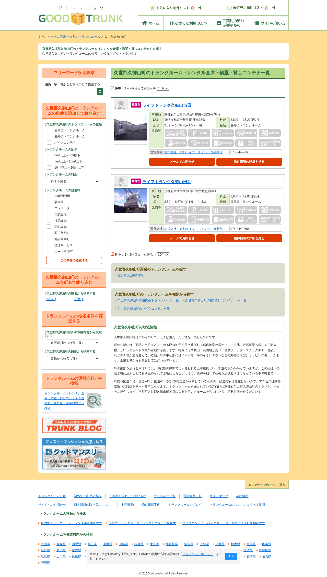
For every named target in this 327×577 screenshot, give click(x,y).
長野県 (45, 550)
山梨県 (266, 544)
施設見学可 (62, 239)
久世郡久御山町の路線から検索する (71, 351)
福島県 (139, 544)
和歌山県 (265, 550)
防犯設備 (60, 227)
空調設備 (60, 214)
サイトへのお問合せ (52, 505)
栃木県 (235, 544)
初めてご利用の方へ (87, 496)
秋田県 (92, 544)
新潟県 (61, 550)
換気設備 (60, 220)
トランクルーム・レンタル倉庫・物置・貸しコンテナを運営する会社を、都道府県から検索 (64, 401)
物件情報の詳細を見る (249, 161)
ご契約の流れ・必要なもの (127, 496)
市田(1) (51, 299)
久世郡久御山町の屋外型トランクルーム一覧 (216, 300)
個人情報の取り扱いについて (94, 505)
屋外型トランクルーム (69, 136)
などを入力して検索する (72, 84)
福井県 (76, 550)
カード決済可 (63, 251)
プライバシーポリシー (197, 554)
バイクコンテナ (65, 142)
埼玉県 (188, 544)
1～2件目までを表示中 (147, 88)
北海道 (45, 544)
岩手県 (76, 544)
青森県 (61, 544)
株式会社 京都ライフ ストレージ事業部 (193, 152)
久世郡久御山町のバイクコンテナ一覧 (144, 308)
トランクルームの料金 (61, 174)
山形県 (123, 544)
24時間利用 (62, 196)
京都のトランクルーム (84, 37)
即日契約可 (62, 233)
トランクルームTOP (52, 37)
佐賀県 (266, 556)
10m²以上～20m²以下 (69, 167)
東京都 (154, 544)
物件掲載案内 (151, 505)
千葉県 (204, 544)
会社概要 (242, 496)
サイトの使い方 (165, 496)
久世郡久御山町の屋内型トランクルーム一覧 (148, 300)
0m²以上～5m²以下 (67, 155)
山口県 (61, 556)
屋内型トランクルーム (69, 130)
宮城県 (107, 544)
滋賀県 (248, 550)
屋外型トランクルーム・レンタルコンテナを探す (142, 523)
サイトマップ (219, 496)
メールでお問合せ (182, 161)
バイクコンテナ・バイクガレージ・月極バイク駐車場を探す (223, 523)
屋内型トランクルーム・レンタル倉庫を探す (71, 523)
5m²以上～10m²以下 (68, 161)
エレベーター (63, 208)
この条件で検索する (74, 260)
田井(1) (79, 299)
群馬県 (251, 544)
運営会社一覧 (192, 496)
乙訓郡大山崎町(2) (130, 275)
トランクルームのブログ (185, 505)
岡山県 (76, 556)
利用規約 (128, 505)
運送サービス (63, 245)
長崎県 (251, 556)
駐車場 (59, 202)
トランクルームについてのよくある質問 (237, 505)
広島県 (45, 556)
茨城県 (220, 544)
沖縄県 (45, 562)
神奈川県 (172, 544)
